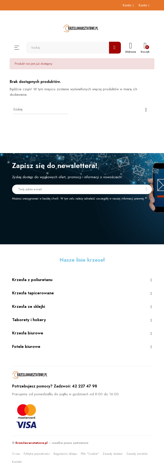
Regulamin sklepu (65, 453)
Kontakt (17, 461)
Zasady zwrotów (137, 453)
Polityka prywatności (37, 453)
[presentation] (52, 214)
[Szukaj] (40, 109)
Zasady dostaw (113, 453)
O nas (16, 453)
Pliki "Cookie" (90, 453)
